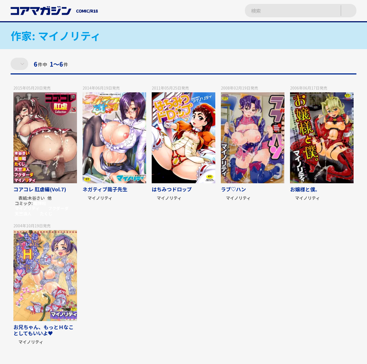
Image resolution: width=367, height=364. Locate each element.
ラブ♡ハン (233, 189)
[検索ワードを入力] (287, 10)
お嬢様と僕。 (305, 189)
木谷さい (36, 198)
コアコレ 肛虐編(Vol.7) (39, 189)
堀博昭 (39, 203)
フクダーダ (58, 208)
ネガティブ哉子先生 (105, 189)
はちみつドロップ (172, 189)
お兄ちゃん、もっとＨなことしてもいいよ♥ (43, 330)
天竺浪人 (23, 213)
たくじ (46, 213)
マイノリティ (27, 208)
